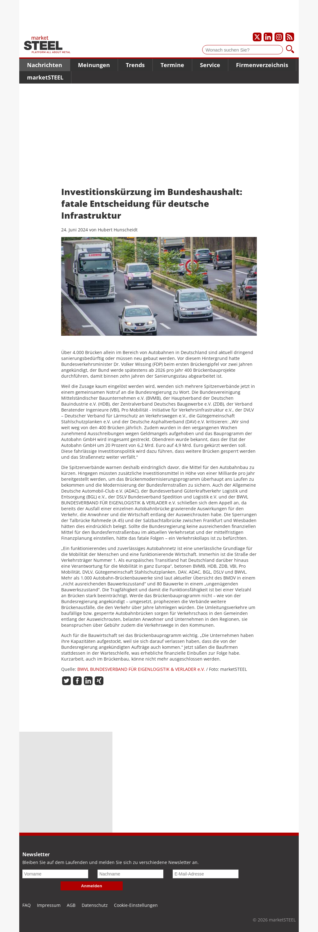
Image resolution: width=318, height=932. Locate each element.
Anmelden (91, 886)
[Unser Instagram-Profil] (279, 37)
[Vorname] (55, 874)
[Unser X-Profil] (257, 37)
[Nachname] (130, 874)
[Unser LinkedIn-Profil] (268, 37)
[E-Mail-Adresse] (205, 874)
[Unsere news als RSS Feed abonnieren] (289, 37)
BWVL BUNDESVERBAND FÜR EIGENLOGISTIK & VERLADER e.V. (141, 669)
